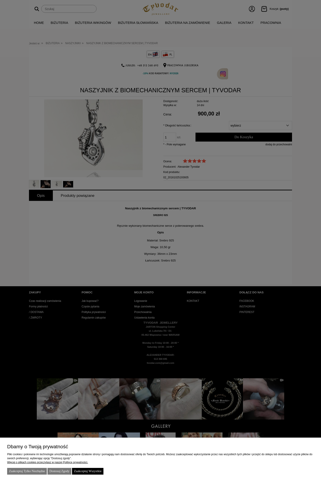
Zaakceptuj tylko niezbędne (27, 471)
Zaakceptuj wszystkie (88, 471)
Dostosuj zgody (59, 471)
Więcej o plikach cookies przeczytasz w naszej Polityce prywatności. (47, 462)
